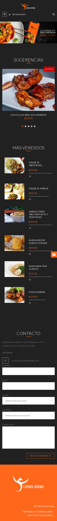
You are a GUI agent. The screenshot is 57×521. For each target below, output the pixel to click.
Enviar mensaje (40, 455)
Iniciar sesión (17, 14)
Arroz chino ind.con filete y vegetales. (38, 214)
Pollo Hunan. (37, 292)
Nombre (6, 366)
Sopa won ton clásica (38, 267)
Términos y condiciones (37, 511)
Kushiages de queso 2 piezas (38, 241)
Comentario (8, 425)
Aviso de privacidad (40, 515)
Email (5, 380)
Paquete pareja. (39, 188)
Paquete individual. (36, 163)
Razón (6, 395)
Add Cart (30, 177)
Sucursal (6, 410)
